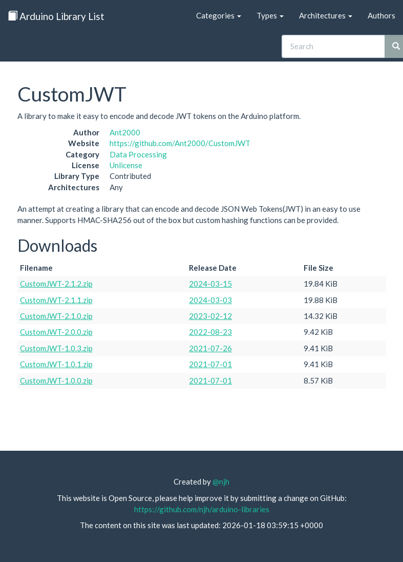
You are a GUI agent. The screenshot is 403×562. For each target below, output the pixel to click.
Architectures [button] (325, 15)
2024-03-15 (210, 283)
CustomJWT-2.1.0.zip (56, 315)
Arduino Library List (56, 16)
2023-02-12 (210, 315)
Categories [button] (218, 15)
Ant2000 (125, 132)
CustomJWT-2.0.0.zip (56, 331)
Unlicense (126, 165)
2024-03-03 (210, 300)
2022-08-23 (210, 331)
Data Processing (138, 154)
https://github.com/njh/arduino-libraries (201, 509)
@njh (221, 481)
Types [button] (270, 15)
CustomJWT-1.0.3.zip (56, 348)
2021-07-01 (210, 364)
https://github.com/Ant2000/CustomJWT (180, 143)
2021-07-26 (210, 348)
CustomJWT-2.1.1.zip (56, 300)
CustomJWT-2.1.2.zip (56, 283)
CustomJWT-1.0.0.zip (56, 380)
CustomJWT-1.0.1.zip (56, 364)
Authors (381, 15)
